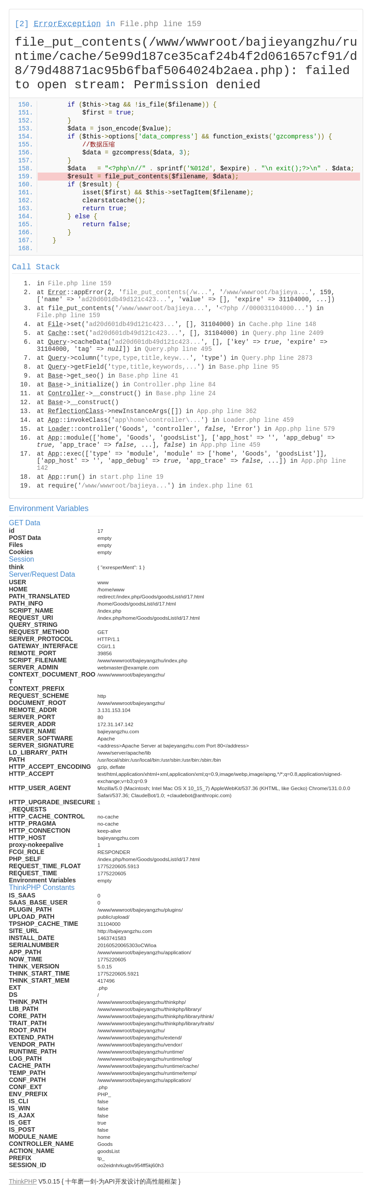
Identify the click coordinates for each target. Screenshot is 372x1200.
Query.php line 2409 (288, 333)
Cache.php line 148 (282, 324)
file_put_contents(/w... (165, 292)
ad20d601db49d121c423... (124, 299)
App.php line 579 (305, 429)
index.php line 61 (221, 485)
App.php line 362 (226, 411)
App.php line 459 (230, 445)
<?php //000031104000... (262, 308)
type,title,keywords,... (154, 366)
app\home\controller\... (157, 420)
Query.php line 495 (178, 349)
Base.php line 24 (185, 393)
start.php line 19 (132, 476)
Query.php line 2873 (277, 358)
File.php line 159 (161, 24)
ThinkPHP (23, 1181)
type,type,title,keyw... (146, 358)
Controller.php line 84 (174, 384)
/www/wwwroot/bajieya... (266, 292)
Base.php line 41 (148, 375)
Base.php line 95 (249, 366)
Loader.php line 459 (258, 420)
